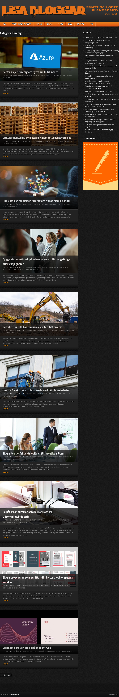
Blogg (39, 24)
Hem (4, 24)
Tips (91, 24)
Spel (70, 24)
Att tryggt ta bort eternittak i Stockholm (99, 91)
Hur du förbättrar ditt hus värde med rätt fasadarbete (36, 390)
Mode (60, 24)
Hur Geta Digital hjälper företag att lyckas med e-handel (36, 201)
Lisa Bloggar (15, 694)
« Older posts (5, 675)
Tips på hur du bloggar (21, 24)
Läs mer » (6, 93)
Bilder (49, 24)
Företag (80, 24)
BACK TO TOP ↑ (114, 694)
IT (16, 75)
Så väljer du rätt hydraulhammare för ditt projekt (32, 327)
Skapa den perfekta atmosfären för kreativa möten (33, 453)
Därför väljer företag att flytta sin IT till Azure (30, 72)
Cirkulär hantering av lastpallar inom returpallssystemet (37, 138)
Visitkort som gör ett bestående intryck (27, 648)
